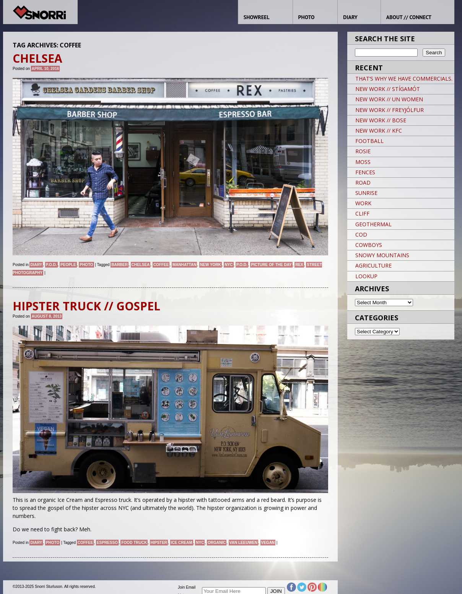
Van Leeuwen (243, 542)
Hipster (159, 542)
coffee (161, 265)
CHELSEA (141, 265)
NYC (228, 265)
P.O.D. (51, 265)
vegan (268, 542)
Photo (86, 265)
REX (299, 265)
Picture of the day (271, 265)
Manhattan (184, 265)
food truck (134, 542)
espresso (107, 542)
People (68, 265)
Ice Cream (181, 542)
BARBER (119, 265)
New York (210, 265)
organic (217, 542)
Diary (36, 265)
